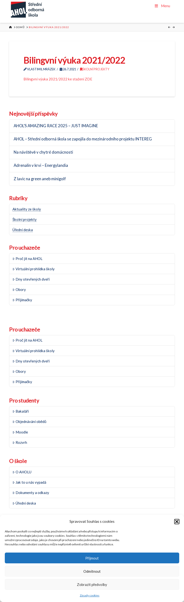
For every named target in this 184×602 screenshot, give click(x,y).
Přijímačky (22, 300)
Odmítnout (92, 571)
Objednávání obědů (29, 421)
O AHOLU (21, 472)
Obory (19, 289)
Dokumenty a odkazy (30, 492)
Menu (162, 6)
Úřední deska (22, 230)
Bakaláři (20, 411)
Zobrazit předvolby (92, 584)
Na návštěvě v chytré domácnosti (43, 152)
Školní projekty (94, 69)
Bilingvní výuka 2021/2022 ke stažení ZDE (57, 79)
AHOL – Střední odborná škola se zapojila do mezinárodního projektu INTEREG (83, 139)
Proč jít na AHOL (27, 258)
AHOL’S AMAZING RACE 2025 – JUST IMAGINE (56, 126)
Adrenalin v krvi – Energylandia (41, 165)
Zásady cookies (89, 595)
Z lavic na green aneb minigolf (40, 179)
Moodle (20, 432)
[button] (176, 521)
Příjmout (92, 558)
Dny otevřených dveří (31, 279)
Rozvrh (19, 442)
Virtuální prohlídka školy (33, 269)
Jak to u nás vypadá (29, 482)
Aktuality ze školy (26, 209)
